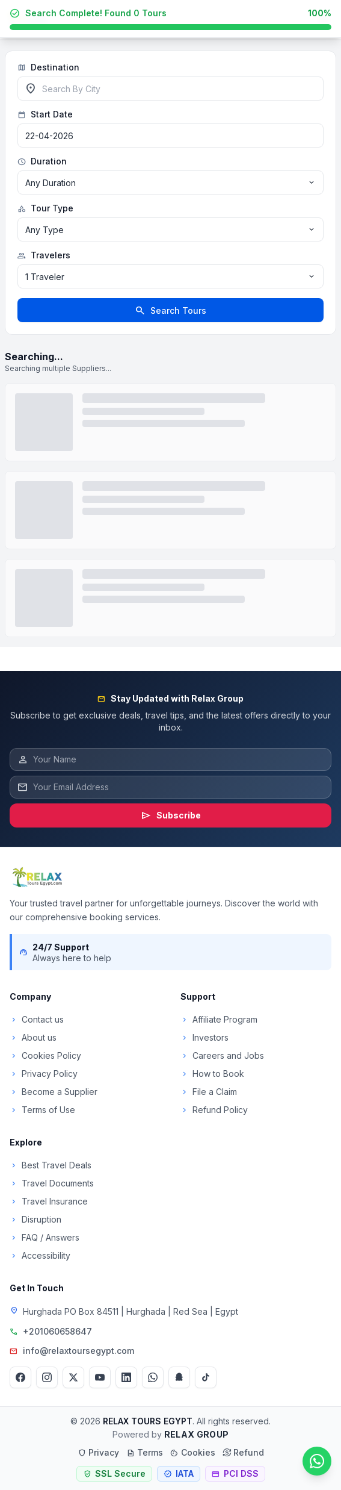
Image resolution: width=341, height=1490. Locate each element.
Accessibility (40, 1255)
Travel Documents (52, 1183)
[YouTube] (100, 1377)
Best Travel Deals (50, 1165)
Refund (243, 1452)
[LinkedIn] (126, 1377)
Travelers (43, 255)
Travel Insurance (49, 1201)
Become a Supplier (53, 1091)
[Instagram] (47, 1377)
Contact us (37, 1019)
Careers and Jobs (222, 1055)
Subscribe (171, 815)
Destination (48, 67)
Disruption (35, 1219)
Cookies (192, 1452)
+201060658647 (57, 1331)
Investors (204, 1037)
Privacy (98, 1452)
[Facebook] (20, 1377)
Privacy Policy (44, 1073)
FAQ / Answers (44, 1237)
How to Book (212, 1073)
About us (33, 1037)
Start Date (45, 114)
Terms (144, 1452)
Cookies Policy (45, 1055)
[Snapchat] (179, 1377)
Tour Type (45, 208)
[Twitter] (73, 1377)
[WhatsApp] (153, 1377)
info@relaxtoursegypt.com (78, 1350)
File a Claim (208, 1091)
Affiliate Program (218, 1019)
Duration (42, 161)
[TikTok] (206, 1377)
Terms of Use (42, 1110)
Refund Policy (214, 1110)
